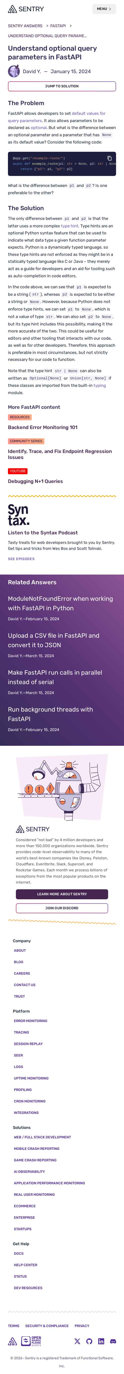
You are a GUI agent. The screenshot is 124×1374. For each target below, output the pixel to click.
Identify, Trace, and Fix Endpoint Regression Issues (60, 455)
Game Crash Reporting (35, 1160)
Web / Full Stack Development (42, 1137)
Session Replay (28, 1044)
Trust (19, 996)
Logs (18, 1067)
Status (20, 1276)
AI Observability (29, 1172)
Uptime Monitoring (31, 1078)
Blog (18, 962)
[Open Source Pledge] (31, 1341)
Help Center (25, 1265)
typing (99, 386)
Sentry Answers (25, 25)
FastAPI (58, 25)
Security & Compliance (47, 1326)
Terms (13, 1326)
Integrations (26, 1113)
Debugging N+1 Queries (59, 482)
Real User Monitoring (34, 1195)
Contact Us (24, 985)
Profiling (23, 1090)
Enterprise (24, 1218)
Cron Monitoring (30, 1101)
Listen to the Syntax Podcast (62, 533)
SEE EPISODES (21, 560)
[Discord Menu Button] (113, 1341)
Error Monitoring (30, 1021)
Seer (18, 1055)
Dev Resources (28, 1288)
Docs (19, 1253)
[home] (12, 1341)
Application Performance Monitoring (49, 1183)
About (20, 950)
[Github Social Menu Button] (89, 1341)
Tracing (21, 1032)
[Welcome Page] (26, 9)
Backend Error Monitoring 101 (62, 428)
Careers (22, 973)
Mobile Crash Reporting (37, 1149)
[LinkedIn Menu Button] (101, 1341)
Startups (22, 1229)
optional (39, 127)
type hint (69, 226)
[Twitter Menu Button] (77, 1341)
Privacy (82, 1326)
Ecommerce (25, 1206)
